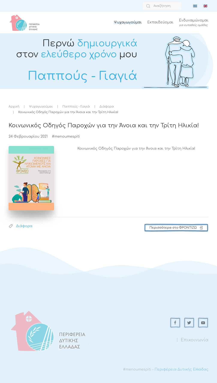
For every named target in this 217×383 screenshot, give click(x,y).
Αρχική (14, 106)
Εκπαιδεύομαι (160, 22)
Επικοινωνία (194, 339)
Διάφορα (106, 106)
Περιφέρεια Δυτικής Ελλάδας (181, 369)
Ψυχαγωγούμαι (128, 22)
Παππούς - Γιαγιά (76, 106)
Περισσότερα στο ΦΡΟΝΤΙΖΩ (176, 228)
